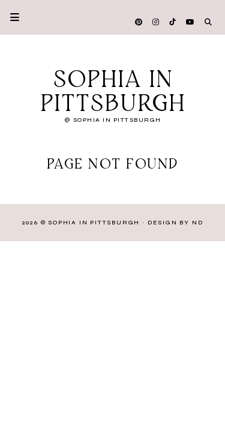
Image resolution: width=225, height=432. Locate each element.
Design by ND (175, 222)
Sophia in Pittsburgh (112, 92)
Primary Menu (9, 17)
